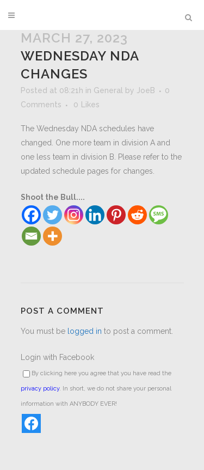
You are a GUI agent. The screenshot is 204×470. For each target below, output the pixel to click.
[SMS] (158, 214)
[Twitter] (52, 214)
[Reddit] (137, 214)
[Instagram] (73, 214)
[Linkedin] (94, 214)
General (108, 90)
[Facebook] (31, 214)
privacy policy (40, 388)
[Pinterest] (116, 214)
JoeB (146, 90)
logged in (84, 331)
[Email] (31, 236)
